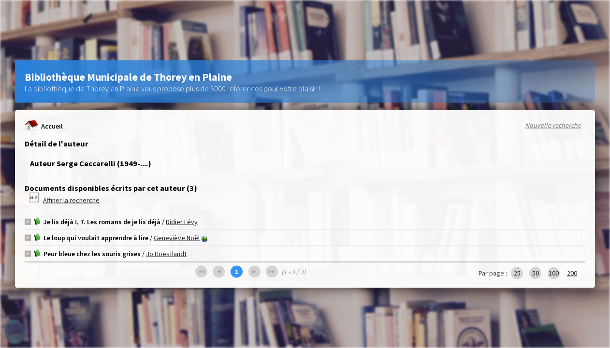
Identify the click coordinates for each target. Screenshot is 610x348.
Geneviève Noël (177, 237)
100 (554, 273)
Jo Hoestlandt (166, 253)
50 (535, 273)
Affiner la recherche (71, 200)
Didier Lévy (182, 222)
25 (517, 273)
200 (572, 273)
